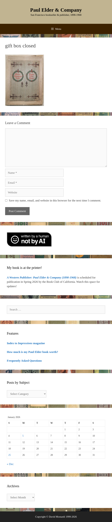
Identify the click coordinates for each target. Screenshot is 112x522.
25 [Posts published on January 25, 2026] (9, 455)
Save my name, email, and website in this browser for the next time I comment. (55, 200)
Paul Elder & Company (56, 10)
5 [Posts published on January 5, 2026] (23, 436)
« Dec (10, 464)
